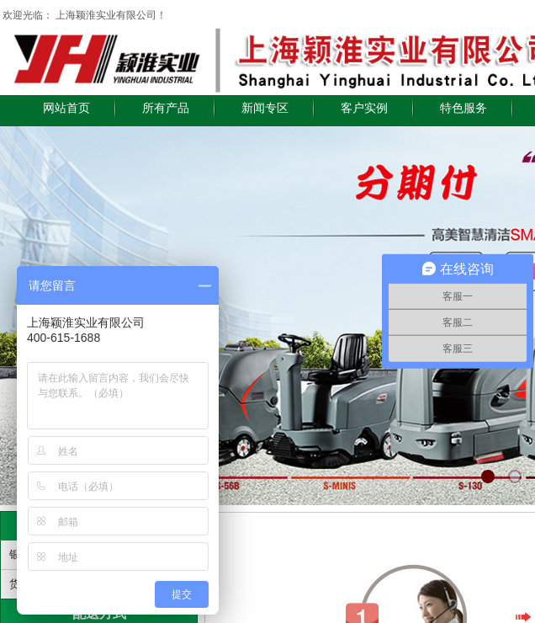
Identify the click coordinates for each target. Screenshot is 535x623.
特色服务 (463, 108)
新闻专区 (265, 108)
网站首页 (66, 108)
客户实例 (364, 108)
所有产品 (165, 108)
